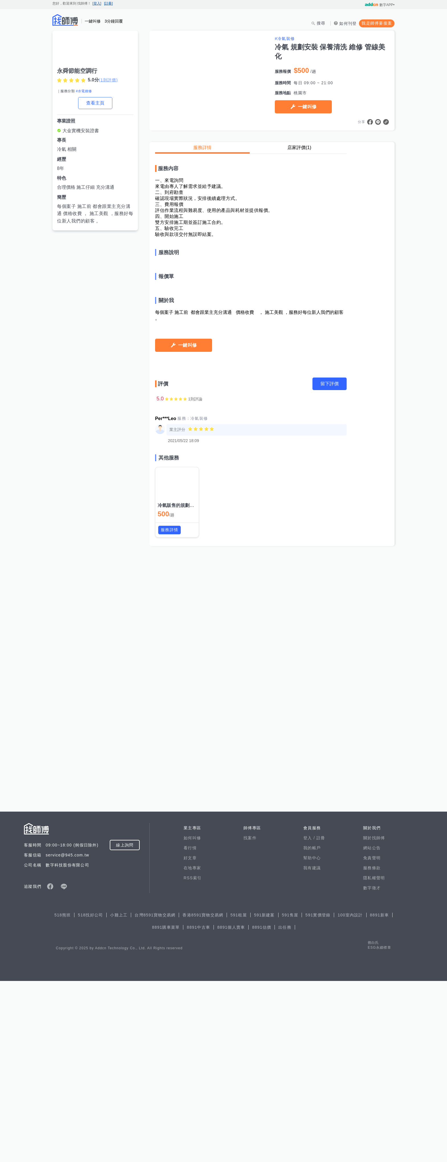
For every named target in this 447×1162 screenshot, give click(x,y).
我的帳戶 (312, 1029)
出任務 (284, 1108)
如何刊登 (348, 23)
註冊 (320, 1019)
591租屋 (238, 1096)
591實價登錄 (317, 1096)
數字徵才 (372, 1069)
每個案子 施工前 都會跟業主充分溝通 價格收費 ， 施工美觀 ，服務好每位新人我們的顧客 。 (95, 213)
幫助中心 (312, 1039)
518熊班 (62, 1096)
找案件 (250, 1019)
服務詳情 (202, 147)
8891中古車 (198, 1108)
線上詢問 (124, 1026)
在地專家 (192, 1049)
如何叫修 (192, 1019)
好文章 (190, 1039)
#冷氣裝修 (285, 38)
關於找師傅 (374, 1019)
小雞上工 (118, 1096)
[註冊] (108, 3)
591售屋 (290, 1096)
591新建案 (264, 1096)
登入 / (309, 1019)
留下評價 (329, 813)
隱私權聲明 (374, 1059)
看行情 (190, 1029)
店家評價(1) (299, 147)
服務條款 (372, 1049)
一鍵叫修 (307, 106)
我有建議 (312, 1049)
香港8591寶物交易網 (202, 1096)
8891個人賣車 (231, 1108)
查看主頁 (95, 103)
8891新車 (379, 1096)
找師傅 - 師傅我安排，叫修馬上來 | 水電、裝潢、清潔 (65, 20)
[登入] (96, 3)
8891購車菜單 (166, 1108)
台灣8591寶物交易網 (155, 1096)
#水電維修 (84, 91)
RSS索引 (193, 1059)
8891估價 (261, 1108)
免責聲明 (372, 1039)
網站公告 (372, 1029)
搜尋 (321, 23)
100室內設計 (350, 1096)
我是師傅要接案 (376, 23)
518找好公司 (90, 1096)
